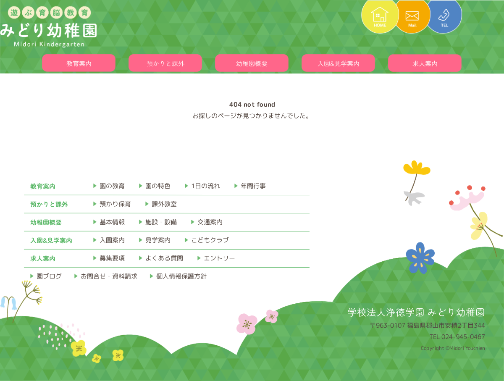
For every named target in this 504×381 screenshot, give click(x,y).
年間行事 (253, 185)
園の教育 (112, 185)
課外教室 (164, 204)
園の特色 (158, 185)
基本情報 (112, 222)
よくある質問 (164, 258)
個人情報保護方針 (181, 276)
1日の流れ (205, 185)
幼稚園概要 (252, 63)
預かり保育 (115, 204)
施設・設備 (161, 222)
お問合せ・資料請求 (109, 276)
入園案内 (112, 240)
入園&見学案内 (339, 63)
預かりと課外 (165, 63)
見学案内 (158, 240)
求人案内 (425, 63)
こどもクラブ (210, 240)
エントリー (219, 258)
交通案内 (210, 222)
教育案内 (79, 63)
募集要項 (112, 258)
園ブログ (49, 276)
